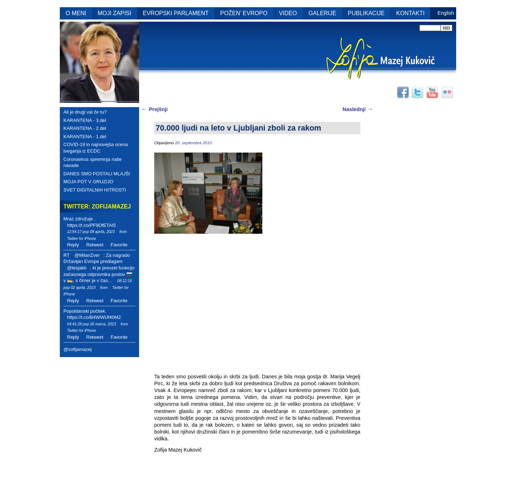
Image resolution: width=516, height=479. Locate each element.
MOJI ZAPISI (114, 13)
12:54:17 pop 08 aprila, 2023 (91, 232)
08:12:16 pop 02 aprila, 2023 (97, 284)
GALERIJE (322, 13)
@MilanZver (86, 255)
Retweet (94, 244)
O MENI (76, 13)
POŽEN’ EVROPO (243, 13)
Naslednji (358, 109)
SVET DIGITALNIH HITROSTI (94, 190)
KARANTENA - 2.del (84, 128)
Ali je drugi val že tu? (85, 112)
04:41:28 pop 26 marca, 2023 (91, 324)
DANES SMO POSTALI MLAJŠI (96, 173)
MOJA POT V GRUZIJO (88, 181)
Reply (73, 244)
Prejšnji (154, 109)
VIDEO (288, 13)
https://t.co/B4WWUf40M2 (94, 317)
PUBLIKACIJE (366, 13)
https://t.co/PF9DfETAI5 (91, 225)
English (445, 13)
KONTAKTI (410, 13)
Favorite (119, 244)
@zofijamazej (77, 349)
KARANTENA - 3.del (84, 120)
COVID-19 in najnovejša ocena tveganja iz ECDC (95, 148)
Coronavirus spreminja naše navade (92, 162)
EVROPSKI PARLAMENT (176, 13)
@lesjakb (76, 268)
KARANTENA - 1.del (84, 136)
